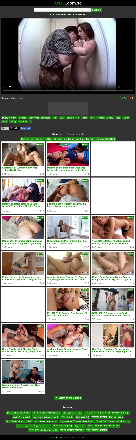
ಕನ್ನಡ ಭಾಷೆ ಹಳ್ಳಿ (82, 417)
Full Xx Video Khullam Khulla (46, 413)
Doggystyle (33, 118)
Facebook (25, 128)
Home (52, 437)
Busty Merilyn (9, 118)
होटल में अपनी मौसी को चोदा (46, 421)
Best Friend (88, 421)
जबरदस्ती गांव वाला (99, 417)
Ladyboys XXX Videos (70, 421)
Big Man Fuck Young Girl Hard (100, 139)
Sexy (62, 118)
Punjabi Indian (116, 417)
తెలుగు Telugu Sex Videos (19, 413)
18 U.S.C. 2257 (79, 437)
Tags (59, 437)
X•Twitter (14, 128)
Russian (101, 118)
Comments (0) (75, 134)
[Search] (62, 10)
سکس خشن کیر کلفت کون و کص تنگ (33, 425)
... (30, 122)
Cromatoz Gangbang (63, 425)
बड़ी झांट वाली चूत (123, 421)
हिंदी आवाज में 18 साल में (96, 430)
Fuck (92, 118)
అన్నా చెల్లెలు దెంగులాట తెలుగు (46, 417)
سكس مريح (80, 425)
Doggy (110, 118)
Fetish (85, 118)
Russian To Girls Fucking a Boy (69, 139)
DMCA (67, 437)
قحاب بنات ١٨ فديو (21, 417)
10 (124, 98)
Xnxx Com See (95, 425)
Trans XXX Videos (105, 421)
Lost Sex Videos (112, 425)
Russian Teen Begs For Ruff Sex (36, 139)
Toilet (4, 122)
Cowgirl (70, 118)
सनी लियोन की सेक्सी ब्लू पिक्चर (97, 413)
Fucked (125, 118)
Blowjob (22, 118)
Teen (54, 118)
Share (5, 128)
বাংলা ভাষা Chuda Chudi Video (43, 430)
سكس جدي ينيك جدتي (72, 413)
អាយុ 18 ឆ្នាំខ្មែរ (67, 417)
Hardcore (45, 118)
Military (13, 122)
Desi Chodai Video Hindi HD (19, 421)
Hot (77, 118)
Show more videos (68, 397)
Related (56, 134)
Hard (118, 118)
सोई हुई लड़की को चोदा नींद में (72, 430)
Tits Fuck (23, 122)
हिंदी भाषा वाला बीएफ (120, 413)
